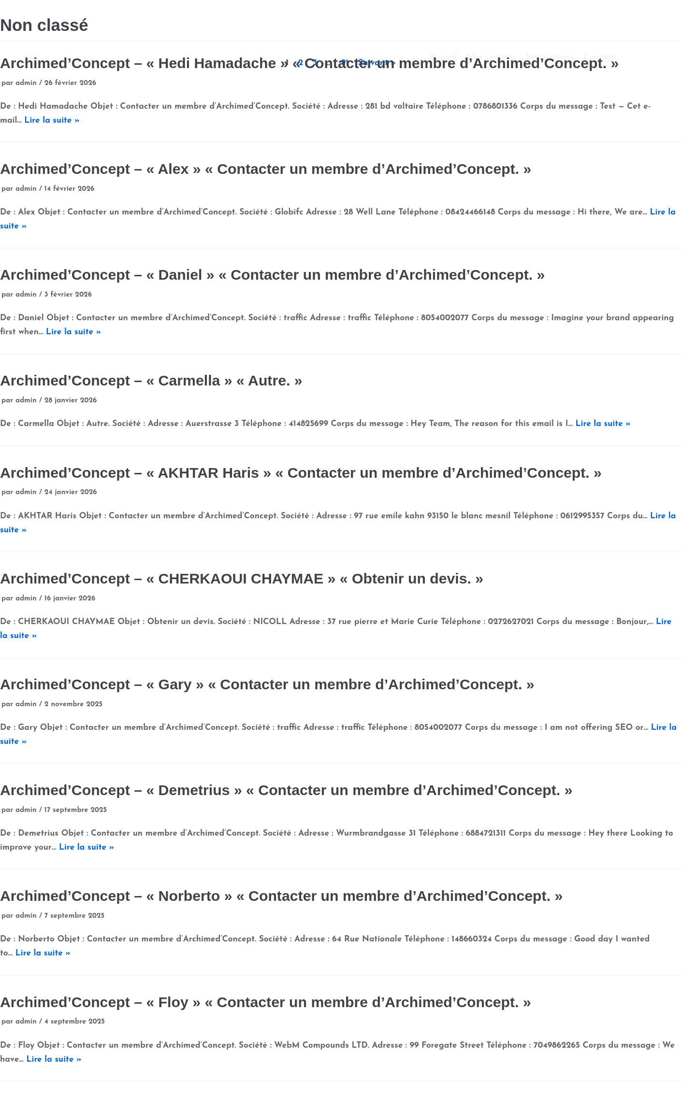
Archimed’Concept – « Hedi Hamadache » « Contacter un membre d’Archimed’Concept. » (309, 63)
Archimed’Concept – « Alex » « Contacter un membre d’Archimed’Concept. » (265, 169)
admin (26, 83)
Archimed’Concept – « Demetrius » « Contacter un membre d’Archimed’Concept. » (286, 790)
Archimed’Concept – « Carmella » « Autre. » (151, 380)
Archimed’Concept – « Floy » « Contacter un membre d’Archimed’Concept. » (265, 1002)
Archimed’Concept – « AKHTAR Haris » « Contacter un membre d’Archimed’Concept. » (301, 473)
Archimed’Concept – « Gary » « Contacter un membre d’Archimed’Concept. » (267, 684)
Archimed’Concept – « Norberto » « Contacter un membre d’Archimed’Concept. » (281, 896)
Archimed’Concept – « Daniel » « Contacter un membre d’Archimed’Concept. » (272, 275)
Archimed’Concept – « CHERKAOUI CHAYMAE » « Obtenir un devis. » (241, 578)
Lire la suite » (51, 120)
